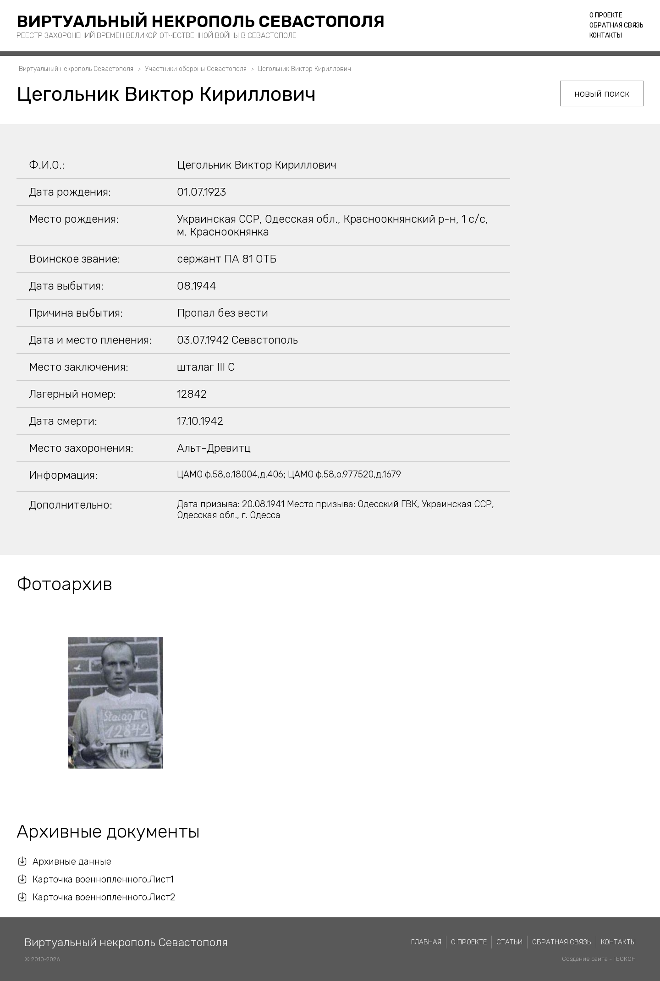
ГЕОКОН (624, 958)
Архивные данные (72, 861)
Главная (426, 942)
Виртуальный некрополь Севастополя (200, 21)
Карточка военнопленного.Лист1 (103, 879)
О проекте (605, 15)
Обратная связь (616, 25)
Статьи (509, 942)
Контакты (605, 35)
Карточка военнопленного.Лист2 (104, 897)
